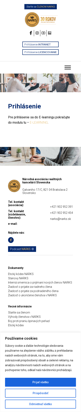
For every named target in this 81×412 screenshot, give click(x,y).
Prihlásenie (37, 44)
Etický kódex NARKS (21, 274)
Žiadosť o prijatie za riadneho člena (30, 286)
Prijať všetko (40, 382)
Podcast (22, 249)
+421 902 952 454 (61, 212)
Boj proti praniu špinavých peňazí (29, 321)
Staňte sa (40, 6)
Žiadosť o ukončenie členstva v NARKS (32, 295)
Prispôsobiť (40, 393)
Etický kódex (16, 325)
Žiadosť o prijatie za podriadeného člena (33, 291)
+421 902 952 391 (61, 206)
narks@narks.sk (60, 218)
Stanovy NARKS (18, 278)
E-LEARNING (39, 122)
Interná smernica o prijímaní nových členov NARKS (40, 282)
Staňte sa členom (19, 312)
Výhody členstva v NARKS (24, 316)
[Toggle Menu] (67, 67)
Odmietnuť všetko (40, 404)
